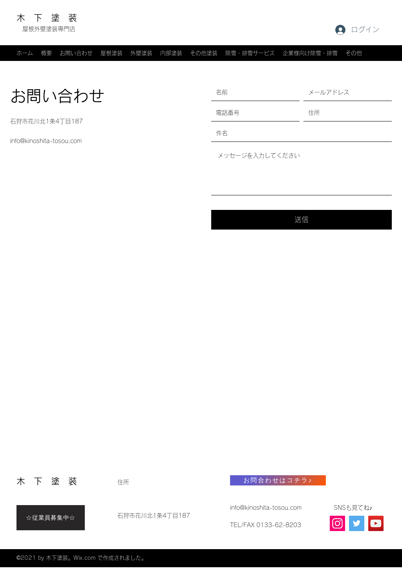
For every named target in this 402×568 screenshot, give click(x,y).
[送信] (301, 220)
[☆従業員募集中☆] (50, 517)
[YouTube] (376, 523)
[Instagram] (337, 523)
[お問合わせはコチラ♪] (278, 480)
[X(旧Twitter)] (356, 523)
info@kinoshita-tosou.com (46, 141)
